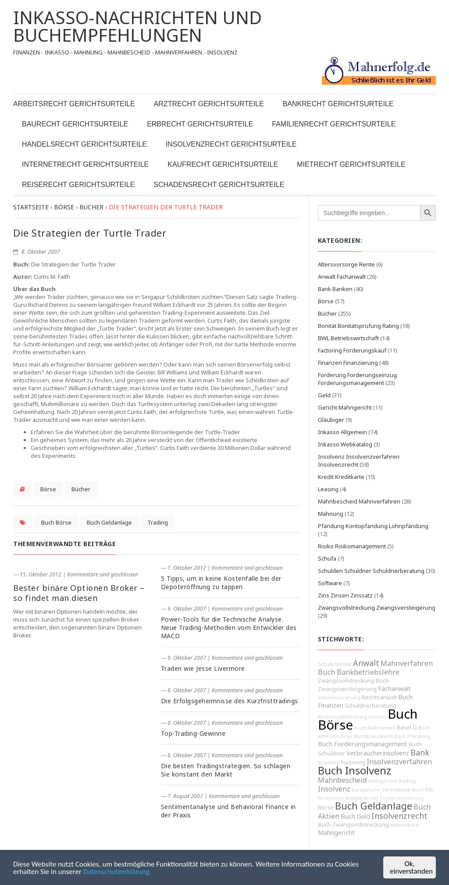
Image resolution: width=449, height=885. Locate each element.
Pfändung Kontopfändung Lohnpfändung (373, 526)
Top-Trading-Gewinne (193, 733)
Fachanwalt (394, 688)
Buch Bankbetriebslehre (358, 672)
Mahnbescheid (342, 780)
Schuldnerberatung (370, 705)
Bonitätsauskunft (373, 736)
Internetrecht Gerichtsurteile (85, 164)
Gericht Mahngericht (345, 407)
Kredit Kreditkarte (341, 477)
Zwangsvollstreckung (346, 680)
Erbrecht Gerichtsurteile (200, 124)
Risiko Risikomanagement (352, 546)
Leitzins (377, 717)
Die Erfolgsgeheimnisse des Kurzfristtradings (229, 701)
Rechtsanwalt (379, 697)
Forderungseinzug (402, 798)
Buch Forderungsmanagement (362, 744)
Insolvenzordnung (339, 697)
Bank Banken (335, 289)
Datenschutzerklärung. (117, 872)
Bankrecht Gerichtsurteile (338, 104)
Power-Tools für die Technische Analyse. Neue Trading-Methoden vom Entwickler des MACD (229, 627)
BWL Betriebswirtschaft (348, 338)
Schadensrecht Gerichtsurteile (218, 184)
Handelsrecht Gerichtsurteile (84, 144)
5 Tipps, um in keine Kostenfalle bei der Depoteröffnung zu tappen (221, 582)
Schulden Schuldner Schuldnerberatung (371, 571)
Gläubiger (331, 420)
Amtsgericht (382, 781)
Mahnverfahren (407, 663)
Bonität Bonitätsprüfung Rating (358, 326)
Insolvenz (334, 789)
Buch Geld (355, 816)
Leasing (328, 489)
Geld (324, 395)
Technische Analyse (340, 798)
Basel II (407, 727)
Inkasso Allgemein (342, 432)
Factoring (353, 762)
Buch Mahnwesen (375, 728)
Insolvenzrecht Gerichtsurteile (231, 144)
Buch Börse (56, 522)
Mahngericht (336, 832)
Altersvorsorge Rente (346, 264)
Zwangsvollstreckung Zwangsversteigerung (376, 608)
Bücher (80, 489)
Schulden (329, 762)
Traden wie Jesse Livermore (203, 668)
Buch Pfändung (412, 736)
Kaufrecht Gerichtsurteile (222, 164)
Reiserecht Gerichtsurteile (78, 184)
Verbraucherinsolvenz (377, 753)
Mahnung (330, 514)
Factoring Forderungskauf (352, 350)
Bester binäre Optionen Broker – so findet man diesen (79, 593)
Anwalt (366, 663)
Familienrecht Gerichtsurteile (334, 124)
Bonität (343, 664)
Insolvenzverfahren (399, 761)
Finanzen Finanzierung (348, 363)
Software (330, 583)
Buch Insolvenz (354, 770)
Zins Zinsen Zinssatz (345, 595)
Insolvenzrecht (399, 815)
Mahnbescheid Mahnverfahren (359, 501)
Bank (419, 752)
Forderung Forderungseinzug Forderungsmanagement (357, 379)
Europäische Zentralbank (381, 790)
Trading (157, 522)
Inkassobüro (404, 825)
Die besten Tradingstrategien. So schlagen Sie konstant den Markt (226, 770)
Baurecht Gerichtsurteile (75, 124)
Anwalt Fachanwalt (342, 277)
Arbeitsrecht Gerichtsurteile (74, 104)
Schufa (327, 558)
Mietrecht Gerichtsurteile (351, 164)
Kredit (371, 798)
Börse (48, 489)
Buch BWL (423, 790)
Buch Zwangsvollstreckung (353, 824)
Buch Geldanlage (109, 522)
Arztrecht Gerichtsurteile (209, 104)
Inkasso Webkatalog (345, 444)
